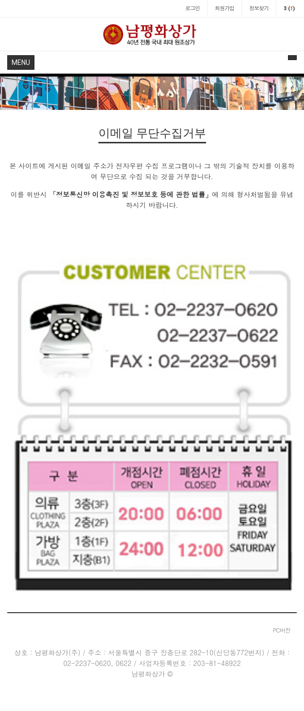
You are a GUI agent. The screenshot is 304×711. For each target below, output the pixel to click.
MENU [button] (21, 62)
